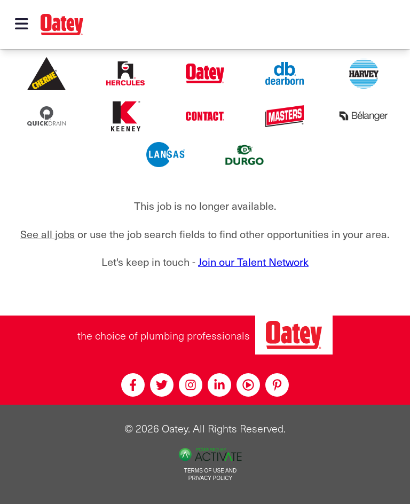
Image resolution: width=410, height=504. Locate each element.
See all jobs (47, 233)
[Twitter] (162, 385)
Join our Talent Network (253, 261)
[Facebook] (133, 385)
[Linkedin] (219, 385)
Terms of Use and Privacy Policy (210, 475)
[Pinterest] (277, 385)
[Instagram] (190, 385)
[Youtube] (248, 385)
